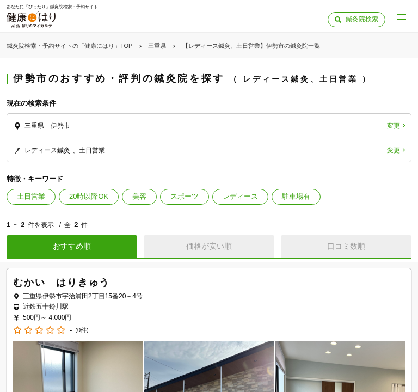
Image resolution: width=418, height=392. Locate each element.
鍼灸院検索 (362, 19)
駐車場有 (296, 196)
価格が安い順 (209, 246)
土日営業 (31, 196)
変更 (393, 125)
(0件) (81, 330)
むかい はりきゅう (61, 282)
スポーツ (184, 196)
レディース (240, 196)
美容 (139, 196)
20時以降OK (88, 196)
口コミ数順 (346, 246)
